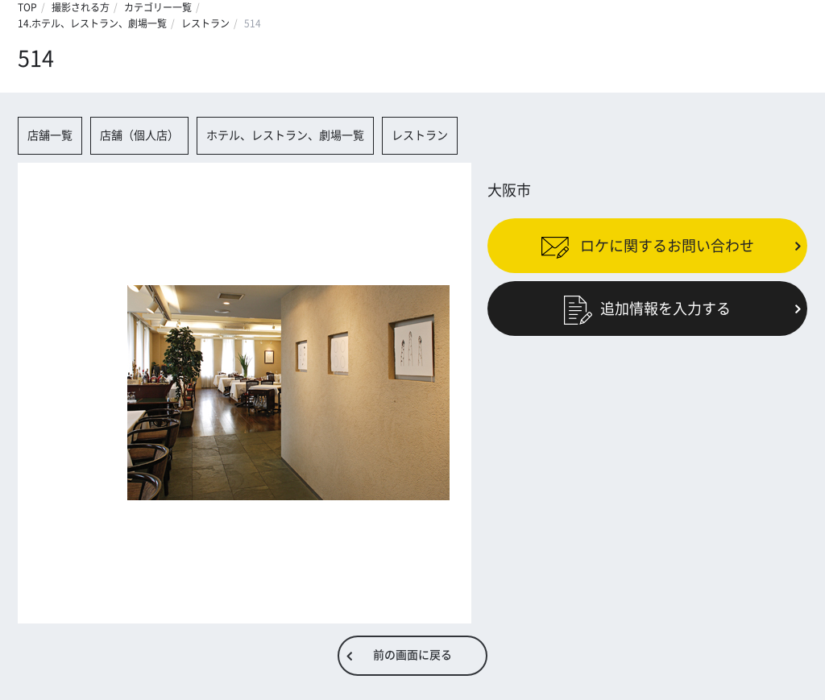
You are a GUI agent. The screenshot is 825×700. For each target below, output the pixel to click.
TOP (27, 7)
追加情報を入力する (647, 308)
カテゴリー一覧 (158, 7)
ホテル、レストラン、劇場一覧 (285, 135)
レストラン (205, 23)
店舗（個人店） (139, 135)
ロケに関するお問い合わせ (647, 245)
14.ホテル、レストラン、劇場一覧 (92, 23)
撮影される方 (81, 7)
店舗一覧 (50, 135)
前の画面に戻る (412, 655)
